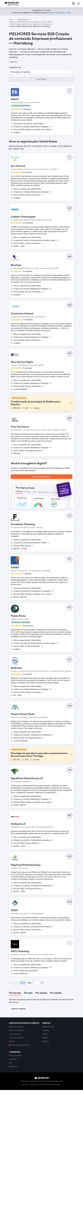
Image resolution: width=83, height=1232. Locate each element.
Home (11, 19)
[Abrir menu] (78, 3)
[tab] (15, 1138)
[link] (73, 3)
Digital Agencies (23, 19)
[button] (41, 72)
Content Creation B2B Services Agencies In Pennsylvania (30, 24)
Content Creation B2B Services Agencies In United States (30, 22)
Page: (29, 1128)
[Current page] (36, 1128)
